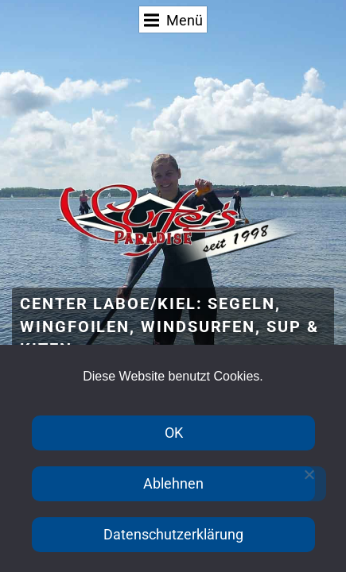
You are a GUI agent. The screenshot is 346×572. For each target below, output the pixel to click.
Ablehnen (173, 483)
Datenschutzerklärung (173, 534)
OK (174, 432)
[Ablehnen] (308, 483)
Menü (174, 20)
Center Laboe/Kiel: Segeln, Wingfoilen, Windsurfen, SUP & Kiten (169, 327)
